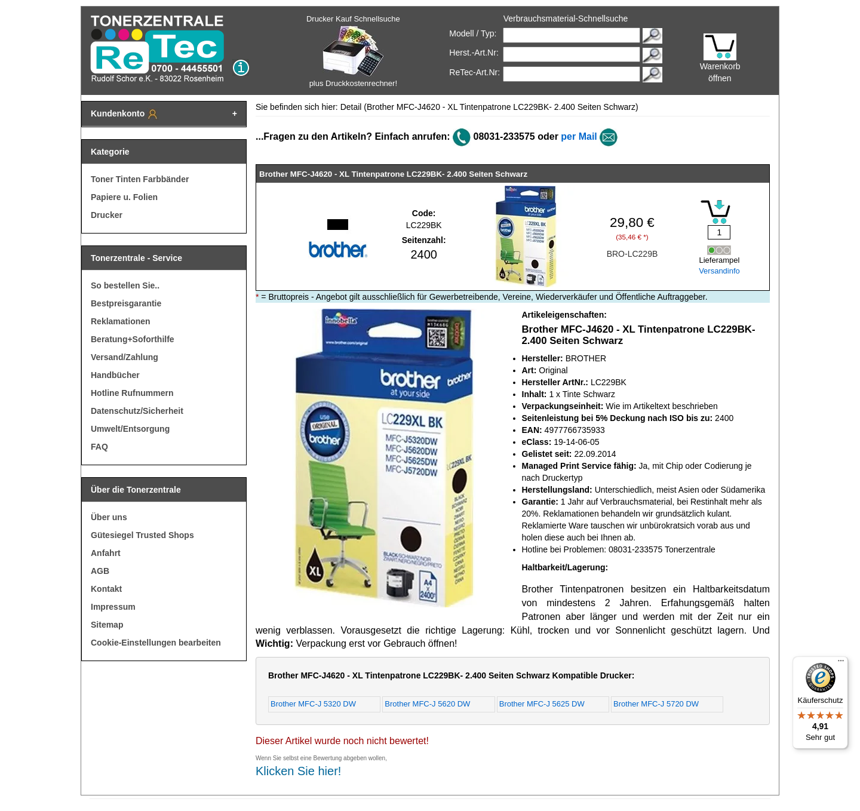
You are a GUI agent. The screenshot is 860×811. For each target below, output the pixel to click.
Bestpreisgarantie (126, 303)
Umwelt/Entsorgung (130, 429)
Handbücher (115, 375)
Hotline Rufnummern (132, 393)
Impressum (113, 607)
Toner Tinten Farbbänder (140, 179)
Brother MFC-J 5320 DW (313, 703)
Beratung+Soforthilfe (132, 339)
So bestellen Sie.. (125, 285)
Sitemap (107, 624)
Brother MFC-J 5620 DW (427, 703)
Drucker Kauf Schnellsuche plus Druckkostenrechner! (353, 51)
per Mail (579, 136)
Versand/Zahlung (124, 357)
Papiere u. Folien (124, 197)
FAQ (99, 446)
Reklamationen (120, 321)
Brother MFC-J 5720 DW (656, 703)
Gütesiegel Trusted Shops (142, 535)
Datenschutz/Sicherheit (137, 411)
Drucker (106, 215)
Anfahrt (106, 553)
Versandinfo (719, 270)
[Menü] (841, 663)
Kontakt (106, 589)
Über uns (109, 517)
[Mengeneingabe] (719, 232)
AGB (100, 571)
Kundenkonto (125, 114)
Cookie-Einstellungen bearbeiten (156, 642)
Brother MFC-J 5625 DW (542, 703)
